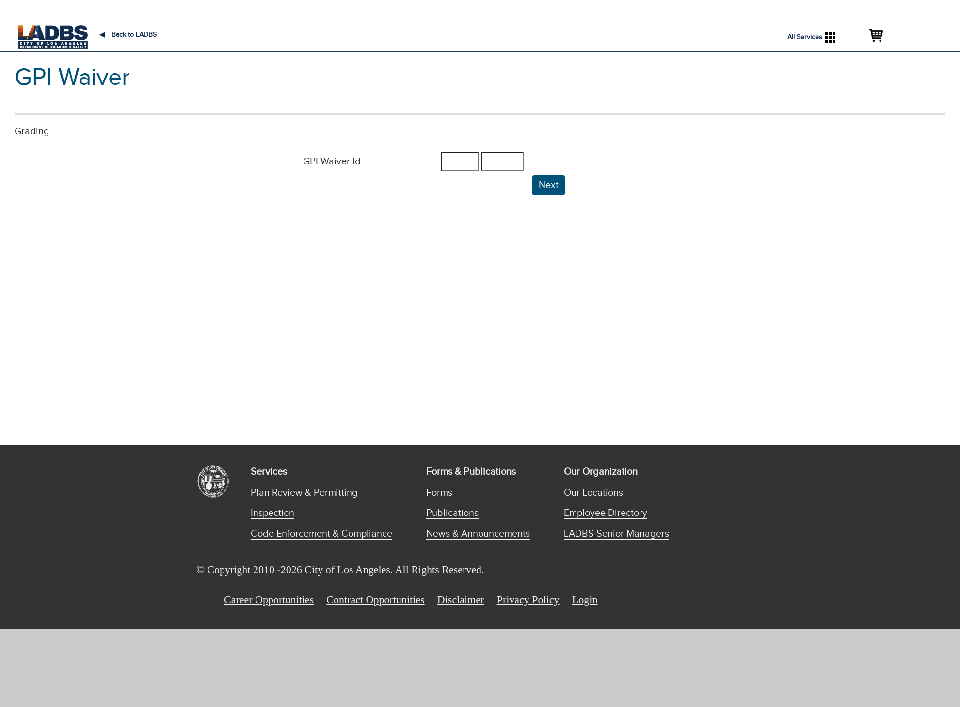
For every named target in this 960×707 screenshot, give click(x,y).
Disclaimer (460, 600)
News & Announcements (478, 534)
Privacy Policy (528, 600)
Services (269, 472)
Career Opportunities (269, 600)
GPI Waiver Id (332, 161)
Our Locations (593, 492)
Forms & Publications (471, 472)
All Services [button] (811, 37)
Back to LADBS (128, 35)
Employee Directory (605, 513)
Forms (439, 492)
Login (585, 600)
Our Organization (601, 472)
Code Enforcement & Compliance (321, 534)
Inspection (272, 513)
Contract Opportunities (375, 600)
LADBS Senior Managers (616, 534)
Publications (452, 513)
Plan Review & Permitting (304, 492)
